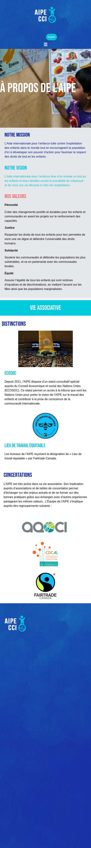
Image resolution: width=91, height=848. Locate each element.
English (51, 37)
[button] (45, 44)
